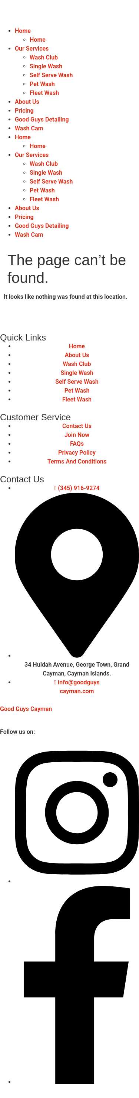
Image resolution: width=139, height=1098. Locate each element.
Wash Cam (29, 128)
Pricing (24, 110)
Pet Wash (42, 84)
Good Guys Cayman (26, 708)
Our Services (32, 48)
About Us (27, 101)
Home (23, 30)
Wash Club (44, 57)
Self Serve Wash (51, 75)
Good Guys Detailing (42, 119)
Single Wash (46, 66)
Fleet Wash (44, 92)
